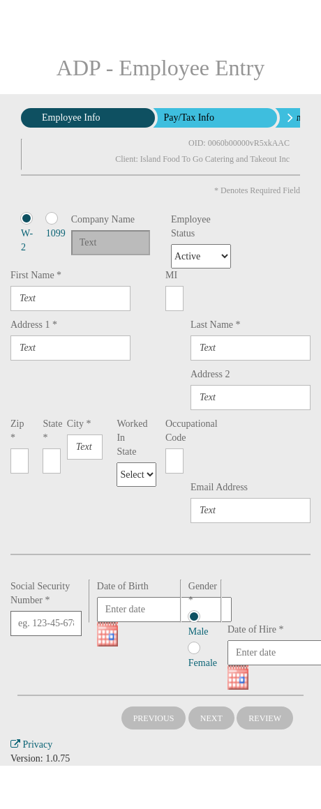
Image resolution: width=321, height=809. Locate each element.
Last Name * (216, 324)
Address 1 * (33, 324)
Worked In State (123, 437)
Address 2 (210, 374)
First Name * (35, 275)
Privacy (31, 744)
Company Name (103, 219)
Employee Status (185, 226)
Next (211, 718)
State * (47, 430)
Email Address (219, 487)
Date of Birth (123, 586)
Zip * (17, 430)
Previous (153, 718)
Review (264, 718)
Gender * (201, 593)
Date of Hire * (255, 629)
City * (79, 423)
